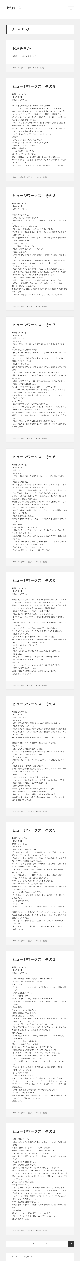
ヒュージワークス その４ (34, 703)
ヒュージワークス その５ (34, 580)
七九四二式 (13, 8)
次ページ (71, 1244)
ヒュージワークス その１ (34, 1131)
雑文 (29, 68)
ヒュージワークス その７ (34, 324)
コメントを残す (39, 68)
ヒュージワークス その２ (34, 959)
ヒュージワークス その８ (34, 195)
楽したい (31, 177)
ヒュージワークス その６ (34, 456)
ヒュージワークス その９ (34, 86)
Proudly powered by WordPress (23, 1257)
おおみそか (21, 48)
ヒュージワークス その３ (34, 830)
